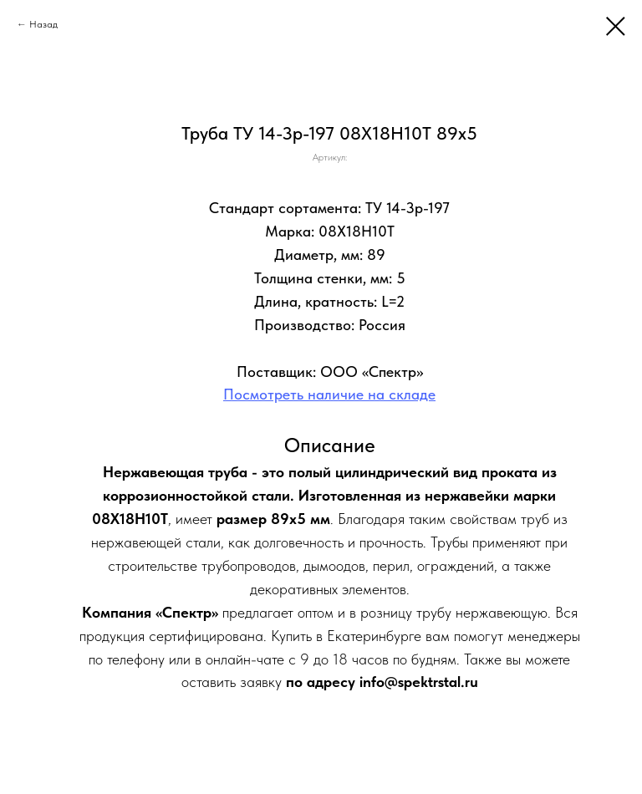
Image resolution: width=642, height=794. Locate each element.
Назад (43, 24)
